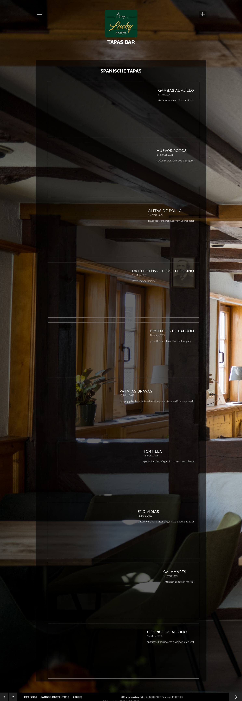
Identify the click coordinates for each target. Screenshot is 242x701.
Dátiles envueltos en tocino (163, 271)
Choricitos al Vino (167, 632)
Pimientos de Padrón (172, 331)
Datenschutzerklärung (55, 696)
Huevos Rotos (172, 150)
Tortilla (152, 451)
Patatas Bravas (135, 391)
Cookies (77, 696)
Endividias (148, 511)
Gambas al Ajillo (176, 90)
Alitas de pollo (165, 211)
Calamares (174, 572)
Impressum (30, 696)
